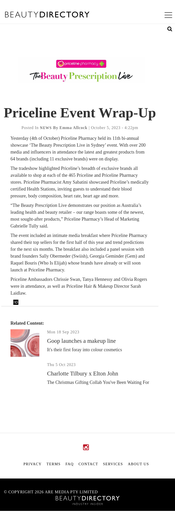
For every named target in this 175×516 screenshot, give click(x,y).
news (46, 128)
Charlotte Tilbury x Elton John (82, 373)
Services (113, 464)
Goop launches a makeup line (81, 341)
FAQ (69, 464)
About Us (138, 464)
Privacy (33, 464)
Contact (88, 464)
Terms (53, 464)
